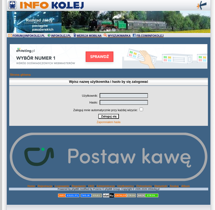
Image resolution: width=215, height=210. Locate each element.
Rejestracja (45, 186)
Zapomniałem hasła (108, 122)
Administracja (106, 186)
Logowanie (62, 186)
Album (185, 186)
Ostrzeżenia (144, 186)
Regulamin (79, 186)
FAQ (91, 186)
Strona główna (20, 74)
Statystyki (160, 186)
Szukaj (174, 186)
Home (31, 186)
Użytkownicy (125, 186)
